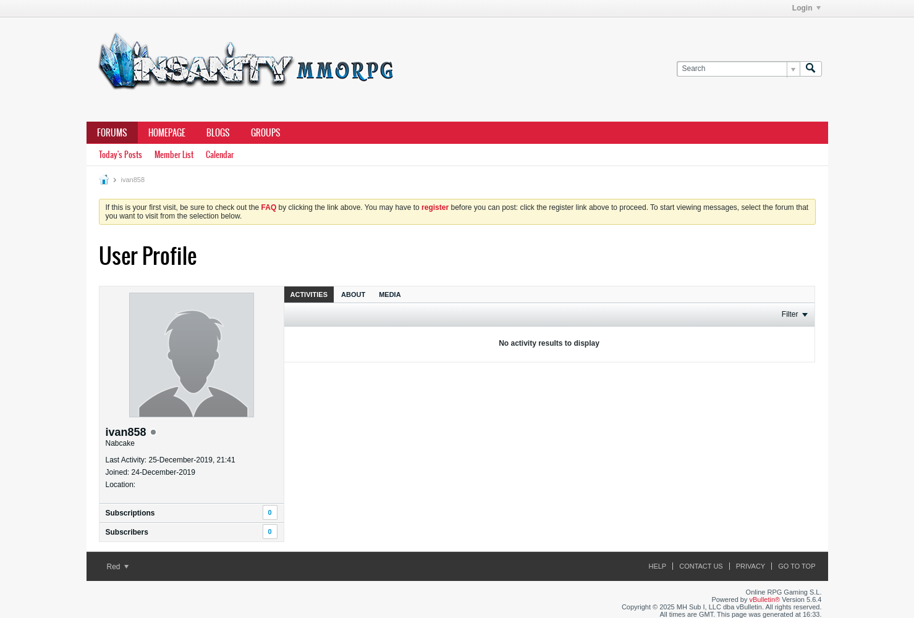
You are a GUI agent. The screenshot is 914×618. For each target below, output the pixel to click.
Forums (112, 133)
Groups (266, 133)
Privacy (750, 566)
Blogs (218, 133)
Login (806, 8)
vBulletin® (765, 599)
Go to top (796, 566)
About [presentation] (353, 294)
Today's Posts (120, 155)
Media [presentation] (389, 294)
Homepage (166, 133)
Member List (173, 155)
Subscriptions (130, 513)
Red (118, 566)
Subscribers (127, 532)
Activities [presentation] (309, 294)
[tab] (309, 294)
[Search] (738, 69)
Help (657, 566)
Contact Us (701, 566)
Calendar (220, 155)
